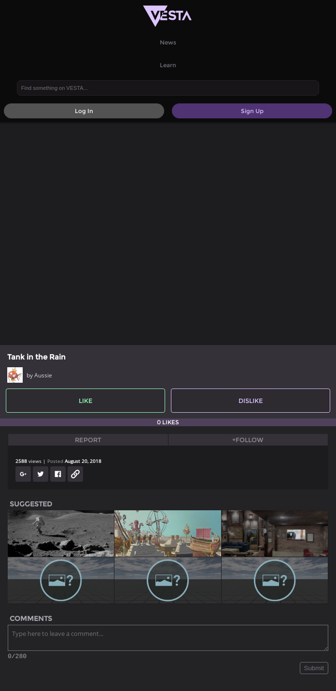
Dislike (250, 400)
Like (86, 400)
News (168, 42)
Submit (314, 669)
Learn (168, 65)
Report (88, 440)
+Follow (248, 440)
